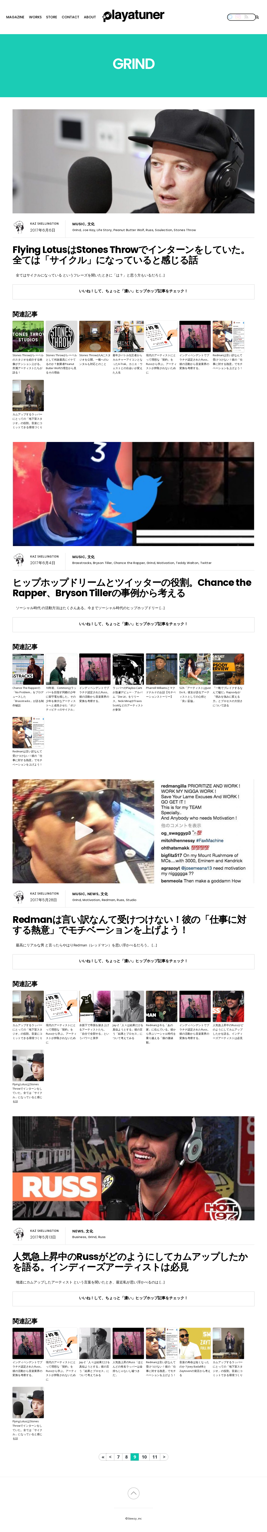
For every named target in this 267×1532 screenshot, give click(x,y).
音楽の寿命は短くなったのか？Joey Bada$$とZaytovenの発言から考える (194, 1368)
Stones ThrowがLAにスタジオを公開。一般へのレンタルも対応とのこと (95, 359)
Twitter (206, 563)
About (90, 17)
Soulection (163, 230)
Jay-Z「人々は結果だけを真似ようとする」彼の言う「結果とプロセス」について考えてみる (128, 1031)
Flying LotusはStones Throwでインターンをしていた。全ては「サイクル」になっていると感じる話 (131, 255)
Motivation (165, 563)
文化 (91, 224)
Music (78, 224)
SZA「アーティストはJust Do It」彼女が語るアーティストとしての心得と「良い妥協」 (195, 694)
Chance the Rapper (129, 563)
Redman (108, 900)
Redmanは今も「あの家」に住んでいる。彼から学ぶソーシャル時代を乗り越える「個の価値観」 (161, 1033)
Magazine (15, 17)
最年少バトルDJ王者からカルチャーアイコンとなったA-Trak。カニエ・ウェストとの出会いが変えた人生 (127, 363)
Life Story (104, 230)
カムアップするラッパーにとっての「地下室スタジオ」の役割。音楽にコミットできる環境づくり (27, 420)
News (93, 893)
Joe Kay (89, 230)
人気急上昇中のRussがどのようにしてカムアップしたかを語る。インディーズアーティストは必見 (228, 1031)
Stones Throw (185, 230)
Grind (76, 230)
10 (144, 1457)
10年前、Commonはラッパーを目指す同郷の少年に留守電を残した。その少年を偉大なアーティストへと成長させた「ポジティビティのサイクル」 (61, 698)
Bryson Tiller (102, 563)
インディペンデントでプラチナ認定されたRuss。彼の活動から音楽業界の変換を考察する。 (194, 361)
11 (154, 1457)
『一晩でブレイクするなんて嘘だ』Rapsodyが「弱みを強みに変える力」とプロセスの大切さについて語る (228, 696)
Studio (131, 900)
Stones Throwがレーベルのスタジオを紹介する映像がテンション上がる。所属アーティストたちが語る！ (28, 363)
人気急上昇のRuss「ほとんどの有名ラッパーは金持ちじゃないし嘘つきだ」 (128, 1368)
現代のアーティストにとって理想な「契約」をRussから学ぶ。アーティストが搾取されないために (161, 363)
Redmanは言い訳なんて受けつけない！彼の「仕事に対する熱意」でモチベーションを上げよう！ (228, 361)
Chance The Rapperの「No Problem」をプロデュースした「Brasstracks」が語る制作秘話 (28, 696)
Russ (149, 230)
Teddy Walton (187, 563)
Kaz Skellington (44, 223)
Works (35, 17)
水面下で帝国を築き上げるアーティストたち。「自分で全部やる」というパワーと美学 (94, 1031)
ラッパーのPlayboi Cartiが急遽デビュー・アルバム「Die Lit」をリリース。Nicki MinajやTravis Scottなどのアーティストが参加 (128, 698)
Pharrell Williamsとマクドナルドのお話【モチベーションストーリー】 (161, 692)
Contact (70, 17)
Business (79, 1237)
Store (51, 17)
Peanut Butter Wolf (128, 230)
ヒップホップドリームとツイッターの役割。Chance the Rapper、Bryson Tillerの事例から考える (132, 588)
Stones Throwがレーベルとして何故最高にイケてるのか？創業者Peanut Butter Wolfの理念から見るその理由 (61, 363)
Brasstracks (81, 563)
